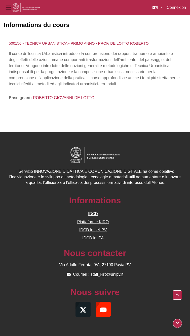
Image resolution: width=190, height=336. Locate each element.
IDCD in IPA (93, 238)
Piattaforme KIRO (93, 222)
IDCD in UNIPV (93, 230)
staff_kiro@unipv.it (107, 274)
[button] (157, 7)
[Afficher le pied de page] (177, 323)
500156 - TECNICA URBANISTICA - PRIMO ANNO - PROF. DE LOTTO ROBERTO (79, 43)
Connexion (176, 7)
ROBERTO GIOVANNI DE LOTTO (63, 98)
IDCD (93, 214)
